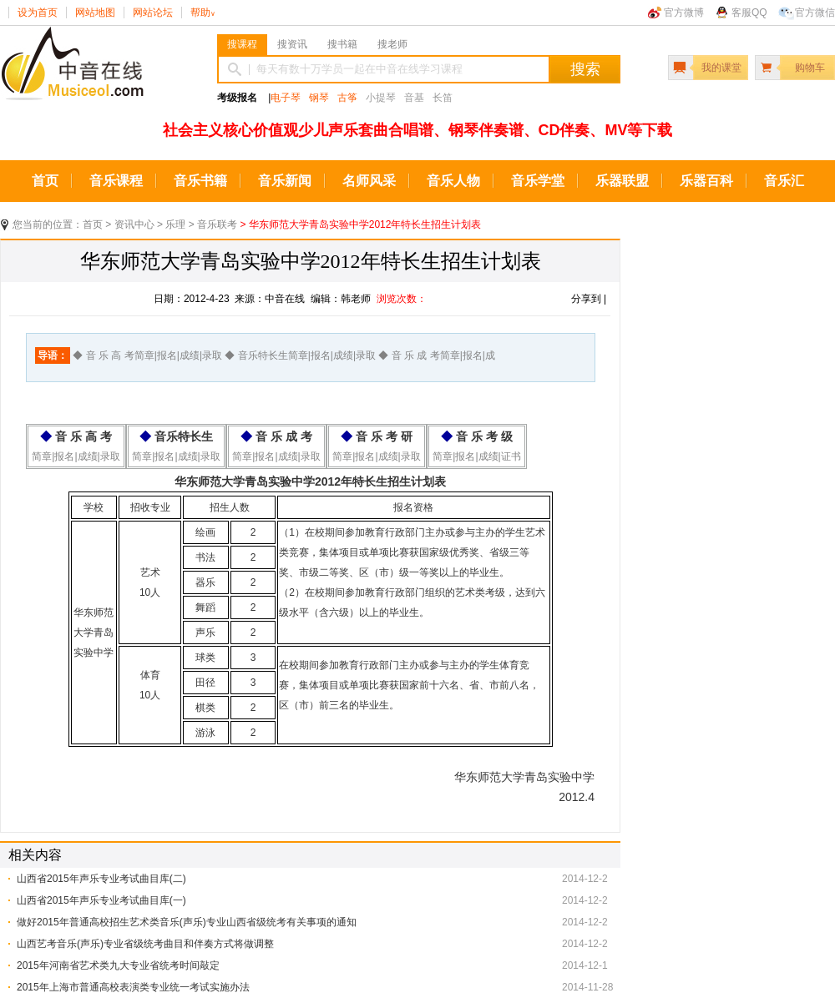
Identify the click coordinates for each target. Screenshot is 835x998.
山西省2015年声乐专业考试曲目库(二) (101, 879)
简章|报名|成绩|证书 (476, 456)
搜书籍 (342, 44)
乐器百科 (706, 181)
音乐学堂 (537, 181)
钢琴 (319, 97)
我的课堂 (721, 67)
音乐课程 (116, 181)
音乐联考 (217, 224)
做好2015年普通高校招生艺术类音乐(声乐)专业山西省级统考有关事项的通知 (187, 922)
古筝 (347, 97)
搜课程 (242, 44)
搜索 (585, 69)
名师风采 (369, 181)
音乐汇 (784, 181)
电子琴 (286, 97)
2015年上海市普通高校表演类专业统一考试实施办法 (133, 987)
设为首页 (38, 12)
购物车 (810, 67)
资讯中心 (134, 224)
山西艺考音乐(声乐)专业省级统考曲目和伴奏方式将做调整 (145, 944)
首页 (45, 181)
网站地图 (95, 12)
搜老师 (392, 44)
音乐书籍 (200, 181)
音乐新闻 (284, 181)
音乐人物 (453, 181)
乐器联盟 (622, 181)
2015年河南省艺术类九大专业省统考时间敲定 (118, 965)
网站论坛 (153, 12)
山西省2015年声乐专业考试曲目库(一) (101, 900)
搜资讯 (292, 44)
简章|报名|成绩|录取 (75, 456)
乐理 (175, 224)
